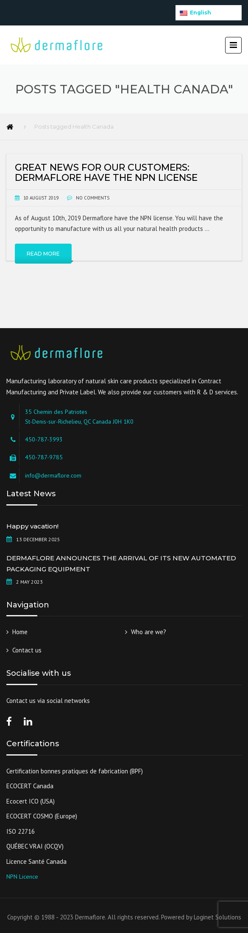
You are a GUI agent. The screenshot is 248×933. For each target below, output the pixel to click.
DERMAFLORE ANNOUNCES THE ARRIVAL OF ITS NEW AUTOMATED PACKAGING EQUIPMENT (121, 563)
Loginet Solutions (217, 917)
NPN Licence (22, 876)
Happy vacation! (32, 526)
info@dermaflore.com (53, 475)
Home (20, 632)
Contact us (27, 650)
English (195, 12)
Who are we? (148, 632)
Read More (43, 253)
